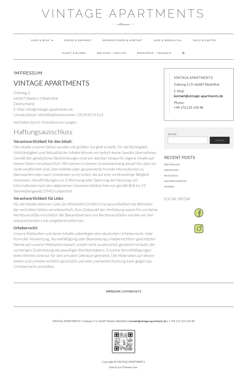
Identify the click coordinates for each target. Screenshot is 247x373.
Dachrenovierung (175, 181)
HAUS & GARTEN (204, 40)
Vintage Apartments (123, 13)
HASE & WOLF (42, 40)
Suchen (172, 134)
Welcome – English (111, 53)
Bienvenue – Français (154, 53)
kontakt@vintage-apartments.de (198, 96)
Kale (111, 367)
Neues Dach (171, 175)
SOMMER (169, 186)
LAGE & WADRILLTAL (168, 40)
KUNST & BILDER (74, 53)
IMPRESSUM (113, 291)
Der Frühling (172, 164)
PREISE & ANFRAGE (77, 40)
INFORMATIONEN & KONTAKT (122, 40)
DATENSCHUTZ (132, 291)
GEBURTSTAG (171, 170)
